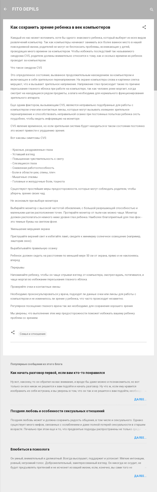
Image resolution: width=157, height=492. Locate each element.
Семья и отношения (32, 334)
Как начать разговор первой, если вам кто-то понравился (58, 373)
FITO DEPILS (25, 9)
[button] (144, 28)
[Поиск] (151, 10)
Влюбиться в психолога (30, 449)
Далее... (140, 399)
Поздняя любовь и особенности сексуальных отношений (57, 411)
